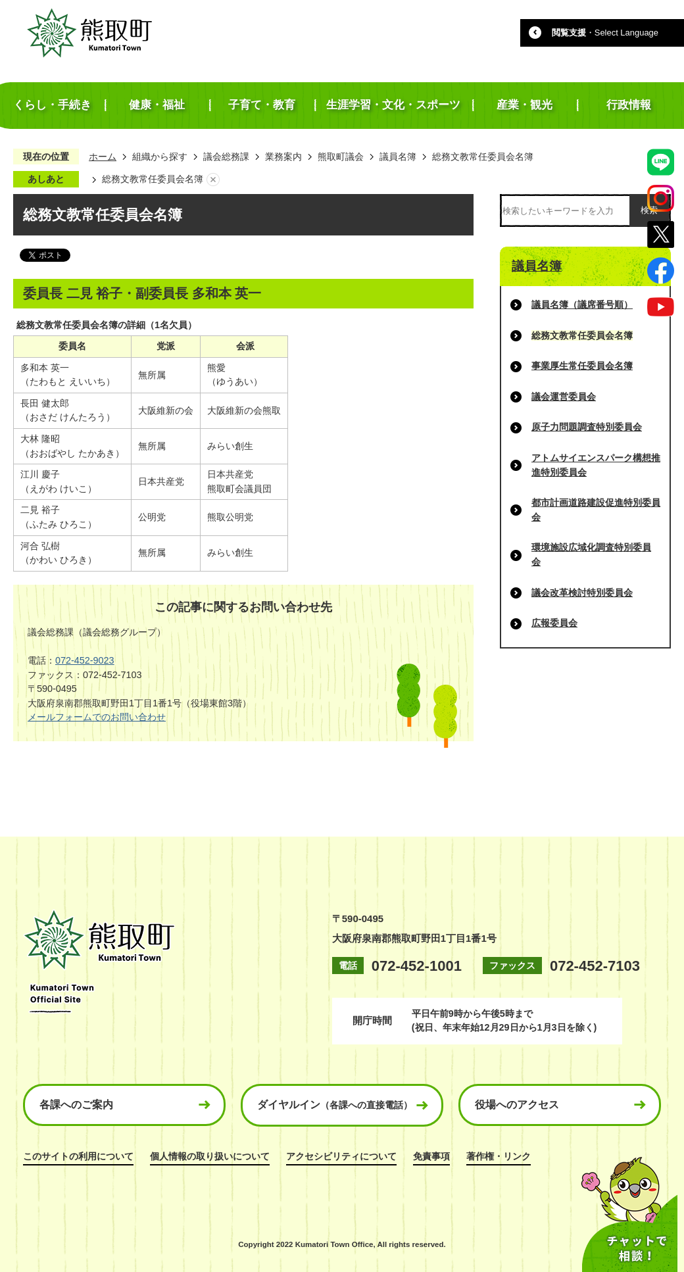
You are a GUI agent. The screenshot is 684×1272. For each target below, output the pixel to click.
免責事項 (431, 1156)
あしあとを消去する (213, 179)
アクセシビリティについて (341, 1156)
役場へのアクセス (517, 1104)
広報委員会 (554, 623)
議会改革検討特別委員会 (582, 592)
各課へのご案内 (76, 1104)
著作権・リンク (498, 1156)
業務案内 (283, 156)
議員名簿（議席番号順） (582, 304)
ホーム (102, 156)
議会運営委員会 (563, 396)
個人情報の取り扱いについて (210, 1156)
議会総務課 (226, 156)
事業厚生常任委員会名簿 (582, 365)
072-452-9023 (84, 660)
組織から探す (159, 156)
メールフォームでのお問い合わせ (97, 717)
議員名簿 (397, 156)
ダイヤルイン (334, 1104)
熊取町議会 (341, 156)
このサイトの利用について (78, 1156)
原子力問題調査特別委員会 (586, 427)
